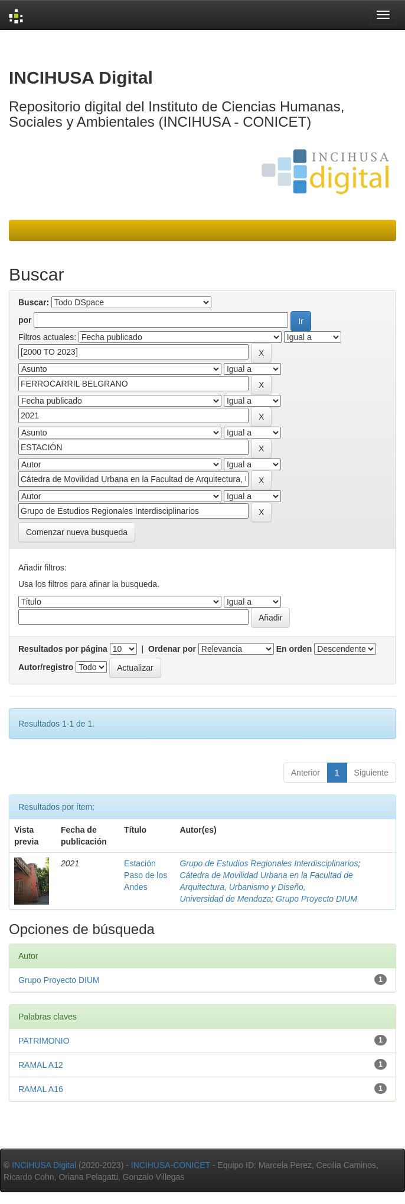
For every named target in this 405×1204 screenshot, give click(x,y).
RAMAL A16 (40, 1089)
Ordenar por (172, 649)
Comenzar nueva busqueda (77, 532)
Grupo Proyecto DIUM (316, 898)
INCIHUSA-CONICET (170, 1165)
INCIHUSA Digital (44, 1165)
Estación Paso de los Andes (145, 875)
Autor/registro (45, 667)
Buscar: (33, 302)
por (25, 320)
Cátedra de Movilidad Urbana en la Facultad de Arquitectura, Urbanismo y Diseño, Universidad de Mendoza (265, 886)
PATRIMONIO (44, 1040)
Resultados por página (62, 649)
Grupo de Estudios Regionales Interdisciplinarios (268, 863)
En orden (294, 649)
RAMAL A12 (40, 1065)
